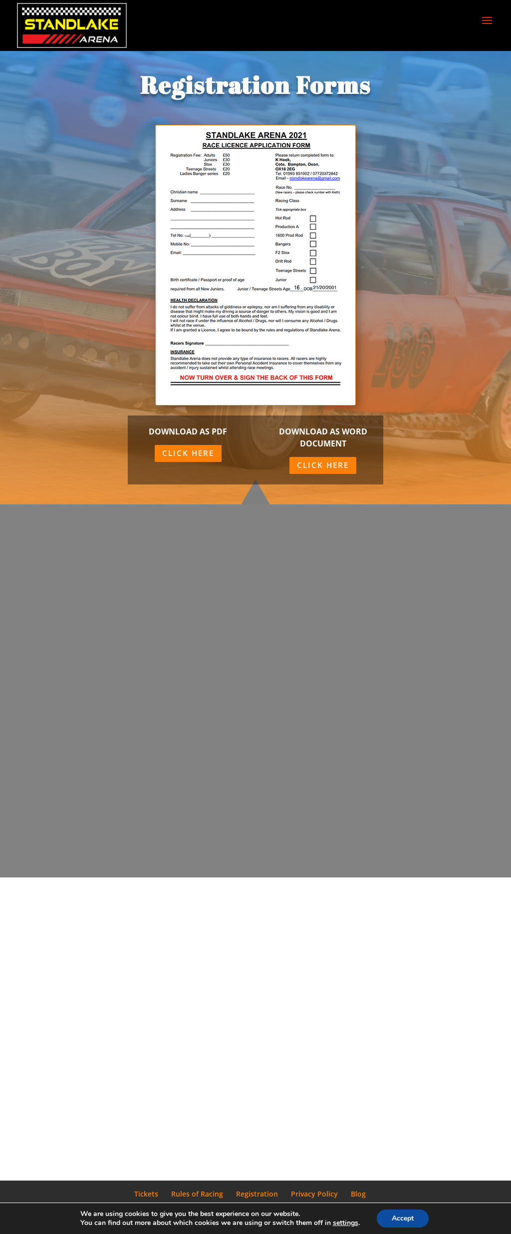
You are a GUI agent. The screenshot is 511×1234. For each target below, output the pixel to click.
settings (345, 1223)
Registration (257, 1194)
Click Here (188, 453)
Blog (358, 1194)
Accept (403, 1218)
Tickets (146, 1194)
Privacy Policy (314, 1194)
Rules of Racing (197, 1194)
